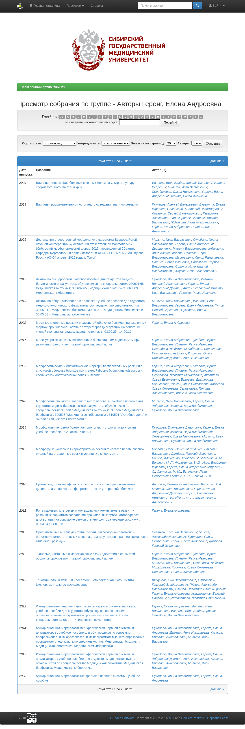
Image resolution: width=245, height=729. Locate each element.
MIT (171, 718)
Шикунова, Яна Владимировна (174, 580)
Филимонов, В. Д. (187, 462)
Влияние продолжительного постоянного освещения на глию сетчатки (87, 204)
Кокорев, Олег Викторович (172, 489)
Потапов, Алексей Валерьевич (175, 204)
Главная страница (44, 5)
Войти (217, 5)
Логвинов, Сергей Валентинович (176, 213)
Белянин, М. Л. (162, 462)
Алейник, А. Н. (180, 476)
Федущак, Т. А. (211, 484)
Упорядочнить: (89, 143)
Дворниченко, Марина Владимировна (179, 248)
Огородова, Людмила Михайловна (177, 349)
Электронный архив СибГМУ (43, 87)
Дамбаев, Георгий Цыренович (193, 453)
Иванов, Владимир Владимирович (200, 589)
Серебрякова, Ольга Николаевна (176, 191)
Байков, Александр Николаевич (175, 458)
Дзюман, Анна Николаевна (189, 288)
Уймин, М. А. (184, 498)
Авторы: (184, 143)
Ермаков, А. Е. (162, 498)
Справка (97, 5)
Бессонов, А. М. (211, 458)
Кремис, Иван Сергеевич (194, 393)
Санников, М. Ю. (169, 471)
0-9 (61, 116)
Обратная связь (218, 718)
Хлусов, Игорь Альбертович (196, 271)
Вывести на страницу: (148, 143)
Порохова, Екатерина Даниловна (176, 427)
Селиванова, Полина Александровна (179, 572)
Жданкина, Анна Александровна (194, 222)
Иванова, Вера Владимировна (174, 182)
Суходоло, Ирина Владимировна (175, 279)
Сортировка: (32, 143)
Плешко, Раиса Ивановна (188, 196)
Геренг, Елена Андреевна (171, 227)
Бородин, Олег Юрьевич (170, 449)
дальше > (217, 161)
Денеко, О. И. (202, 476)
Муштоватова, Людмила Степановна (196, 598)
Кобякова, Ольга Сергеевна (192, 567)
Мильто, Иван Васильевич (187, 187)
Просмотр (75, 5)
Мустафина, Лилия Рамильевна (199, 257)
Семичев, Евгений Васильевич (174, 532)
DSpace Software (122, 718)
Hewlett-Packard (192, 718)
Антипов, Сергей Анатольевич (175, 484)
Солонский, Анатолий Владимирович (194, 209)
